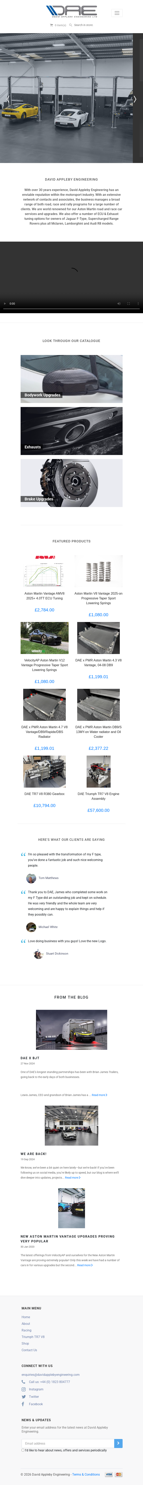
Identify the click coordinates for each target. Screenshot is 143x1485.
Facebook (32, 1404)
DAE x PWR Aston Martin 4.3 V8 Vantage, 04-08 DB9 (98, 663)
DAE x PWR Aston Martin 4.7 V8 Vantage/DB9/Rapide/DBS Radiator (44, 731)
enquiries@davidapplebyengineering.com (51, 1375)
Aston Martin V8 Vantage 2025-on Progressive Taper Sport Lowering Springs (99, 598)
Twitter (30, 1396)
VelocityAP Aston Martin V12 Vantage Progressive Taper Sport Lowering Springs (44, 665)
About (26, 1324)
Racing (26, 1330)
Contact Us (29, 1350)
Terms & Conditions (86, 1474)
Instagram (32, 1389)
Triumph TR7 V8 (33, 1337)
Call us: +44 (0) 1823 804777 (46, 1382)
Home (26, 1317)
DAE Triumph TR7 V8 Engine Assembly (98, 796)
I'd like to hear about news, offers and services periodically (64, 1450)
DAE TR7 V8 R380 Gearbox (45, 794)
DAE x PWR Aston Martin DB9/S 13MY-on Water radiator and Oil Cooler (98, 731)
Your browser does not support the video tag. (71, 277)
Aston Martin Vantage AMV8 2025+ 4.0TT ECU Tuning (45, 596)
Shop (25, 1343)
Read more (99, 1095)
